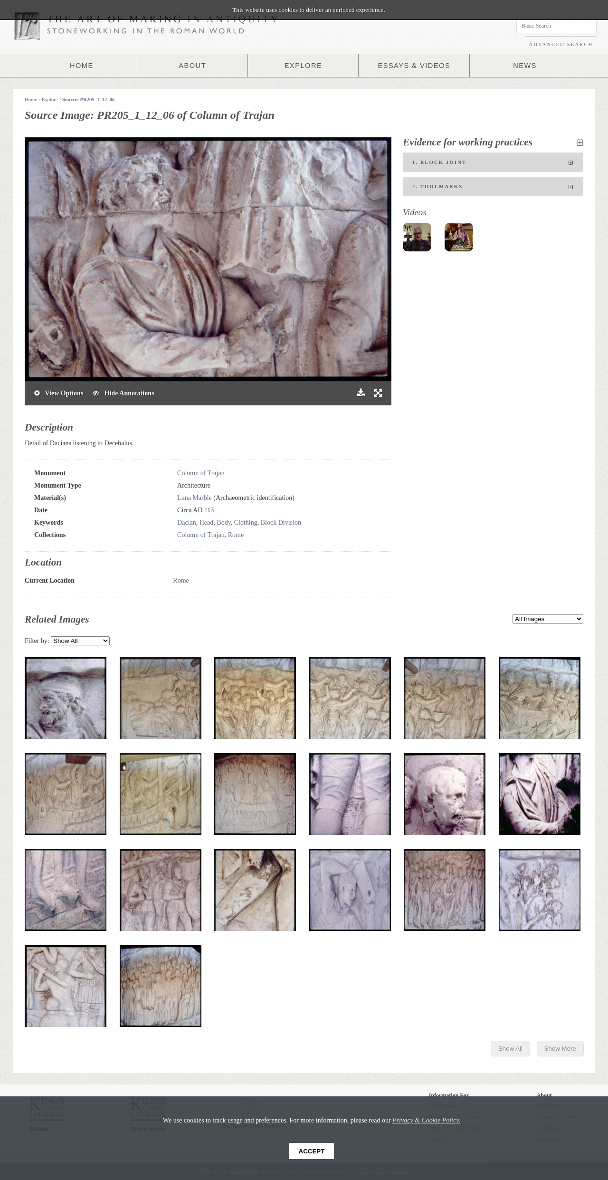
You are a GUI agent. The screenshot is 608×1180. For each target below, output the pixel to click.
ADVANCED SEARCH (561, 44)
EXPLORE (304, 65)
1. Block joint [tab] (493, 163)
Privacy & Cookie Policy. (426, 1120)
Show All (510, 1048)
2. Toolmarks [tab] (493, 187)
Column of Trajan (201, 473)
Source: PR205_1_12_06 (88, 99)
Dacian (186, 522)
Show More (560, 1048)
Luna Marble (194, 497)
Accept (312, 1151)
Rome (181, 580)
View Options (58, 393)
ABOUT (192, 65)
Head (207, 522)
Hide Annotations (123, 393)
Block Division (281, 522)
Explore (50, 99)
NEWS (525, 65)
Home (31, 99)
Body (223, 522)
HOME (82, 65)
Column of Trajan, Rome (210, 534)
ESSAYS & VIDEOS (414, 65)
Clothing (245, 522)
